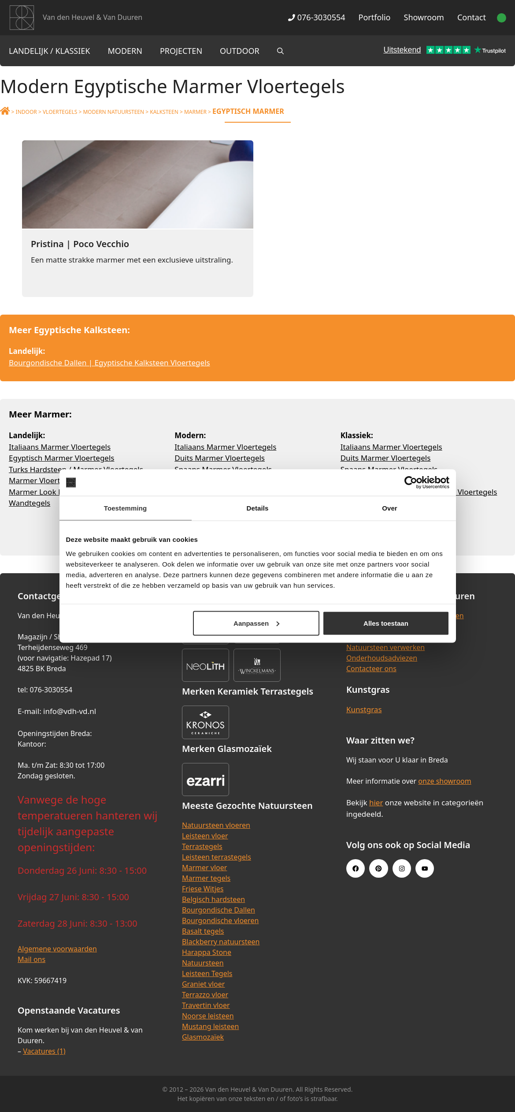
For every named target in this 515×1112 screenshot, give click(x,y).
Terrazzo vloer (205, 994)
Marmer (195, 112)
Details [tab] (258, 508)
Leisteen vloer (205, 836)
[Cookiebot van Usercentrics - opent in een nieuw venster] (410, 482)
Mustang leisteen (210, 1026)
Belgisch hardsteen (213, 899)
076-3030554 (316, 17)
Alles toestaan (385, 623)
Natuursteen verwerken (385, 647)
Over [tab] (389, 508)
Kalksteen (164, 112)
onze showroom (444, 781)
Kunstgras (364, 709)
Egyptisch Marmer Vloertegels (61, 458)
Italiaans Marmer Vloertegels (60, 447)
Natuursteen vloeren (216, 825)
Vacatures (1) (44, 1051)
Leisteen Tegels (207, 973)
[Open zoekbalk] (280, 51)
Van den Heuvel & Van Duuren (92, 17)
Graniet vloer (203, 984)
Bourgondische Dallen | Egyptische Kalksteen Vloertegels (109, 362)
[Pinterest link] (378, 868)
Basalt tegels (203, 931)
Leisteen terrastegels (216, 857)
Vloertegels (60, 112)
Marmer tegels (206, 878)
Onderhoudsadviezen (381, 658)
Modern (125, 50)
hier (376, 802)
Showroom (424, 17)
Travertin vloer (206, 1005)
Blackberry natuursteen (221, 942)
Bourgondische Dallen (218, 910)
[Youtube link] (424, 868)
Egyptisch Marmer (248, 111)
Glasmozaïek (203, 1037)
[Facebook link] (355, 868)
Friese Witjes (203, 889)
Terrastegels (202, 846)
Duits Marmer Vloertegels (219, 458)
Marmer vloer (204, 867)
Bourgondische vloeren (220, 920)
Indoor (26, 112)
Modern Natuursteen (113, 112)
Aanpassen (256, 623)
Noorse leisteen (208, 1016)
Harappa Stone (206, 952)
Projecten (181, 50)
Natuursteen (203, 963)
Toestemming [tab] (125, 508)
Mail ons (31, 959)
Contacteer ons (371, 668)
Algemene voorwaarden (57, 949)
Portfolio (375, 17)
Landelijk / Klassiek (49, 50)
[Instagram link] (402, 868)
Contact (471, 17)
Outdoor (239, 50)
